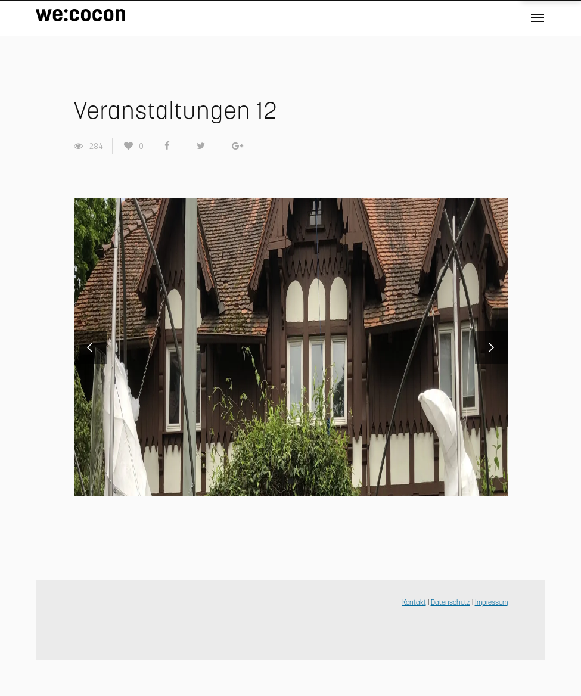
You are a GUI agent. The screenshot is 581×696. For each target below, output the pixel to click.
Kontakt (414, 603)
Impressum (491, 603)
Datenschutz (450, 603)
